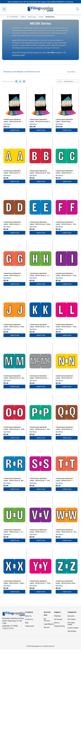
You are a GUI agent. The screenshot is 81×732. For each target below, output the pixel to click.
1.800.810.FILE (8, 628)
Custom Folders (73, 628)
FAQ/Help (57, 616)
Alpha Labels (32, 17)
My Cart (46, 627)
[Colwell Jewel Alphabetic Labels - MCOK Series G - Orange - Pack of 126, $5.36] (14, 258)
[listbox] (71, 81)
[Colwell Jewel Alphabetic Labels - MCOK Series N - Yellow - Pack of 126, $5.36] (67, 361)
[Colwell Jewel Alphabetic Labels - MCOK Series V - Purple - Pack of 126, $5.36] (40, 515)
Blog (26, 623)
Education (71, 616)
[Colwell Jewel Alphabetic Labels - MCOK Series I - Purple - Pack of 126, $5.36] (67, 258)
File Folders (72, 619)
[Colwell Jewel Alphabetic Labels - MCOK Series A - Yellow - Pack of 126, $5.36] (14, 156)
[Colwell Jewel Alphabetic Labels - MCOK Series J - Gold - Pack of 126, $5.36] (14, 309)
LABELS (23, 17)
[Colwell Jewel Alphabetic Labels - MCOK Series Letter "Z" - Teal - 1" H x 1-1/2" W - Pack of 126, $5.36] (67, 566)
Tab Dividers (72, 631)
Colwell (41, 17)
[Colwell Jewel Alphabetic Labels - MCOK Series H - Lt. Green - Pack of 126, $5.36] (40, 258)
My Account (47, 620)
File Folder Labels (71, 623)
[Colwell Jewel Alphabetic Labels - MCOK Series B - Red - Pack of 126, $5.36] (40, 156)
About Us (28, 616)
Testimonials (29, 626)
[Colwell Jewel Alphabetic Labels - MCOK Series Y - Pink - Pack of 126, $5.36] (40, 566)
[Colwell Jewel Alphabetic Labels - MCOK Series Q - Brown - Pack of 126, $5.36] (67, 412)
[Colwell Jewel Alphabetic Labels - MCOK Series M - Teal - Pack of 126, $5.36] (14, 361)
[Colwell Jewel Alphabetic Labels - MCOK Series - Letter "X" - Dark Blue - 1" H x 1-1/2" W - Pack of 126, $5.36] (14, 566)
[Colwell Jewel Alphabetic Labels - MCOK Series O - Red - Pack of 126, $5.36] (14, 412)
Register (51, 624)
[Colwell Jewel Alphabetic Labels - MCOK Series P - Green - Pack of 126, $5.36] (40, 412)
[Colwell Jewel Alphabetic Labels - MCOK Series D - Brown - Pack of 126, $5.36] (14, 207)
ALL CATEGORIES (12, 17)
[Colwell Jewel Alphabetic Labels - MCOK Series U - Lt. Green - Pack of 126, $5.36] (14, 515)
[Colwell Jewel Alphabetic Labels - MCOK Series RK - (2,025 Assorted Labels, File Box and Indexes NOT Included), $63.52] (14, 104)
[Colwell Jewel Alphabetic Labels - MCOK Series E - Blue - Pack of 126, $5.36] (40, 207)
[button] (40, 71)
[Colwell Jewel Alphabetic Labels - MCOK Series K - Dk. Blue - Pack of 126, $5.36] (40, 309)
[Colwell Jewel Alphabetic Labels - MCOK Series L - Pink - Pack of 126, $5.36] (67, 309)
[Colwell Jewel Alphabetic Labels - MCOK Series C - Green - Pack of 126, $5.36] (67, 156)
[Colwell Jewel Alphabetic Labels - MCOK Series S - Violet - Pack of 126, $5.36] (40, 463)
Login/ (46, 624)
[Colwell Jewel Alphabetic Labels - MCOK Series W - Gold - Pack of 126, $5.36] (67, 515)
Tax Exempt (58, 619)
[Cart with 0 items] (77, 9)
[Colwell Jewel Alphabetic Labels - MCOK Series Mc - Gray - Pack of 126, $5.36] (40, 361)
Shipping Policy (59, 626)
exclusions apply (18, 55)
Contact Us (29, 619)
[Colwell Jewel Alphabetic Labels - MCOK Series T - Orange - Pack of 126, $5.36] (67, 463)
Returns (56, 623)
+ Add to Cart (14, 130)
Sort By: (60, 81)
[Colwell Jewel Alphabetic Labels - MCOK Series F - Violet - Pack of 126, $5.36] (67, 207)
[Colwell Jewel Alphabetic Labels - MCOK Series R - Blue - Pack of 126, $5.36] (14, 463)
